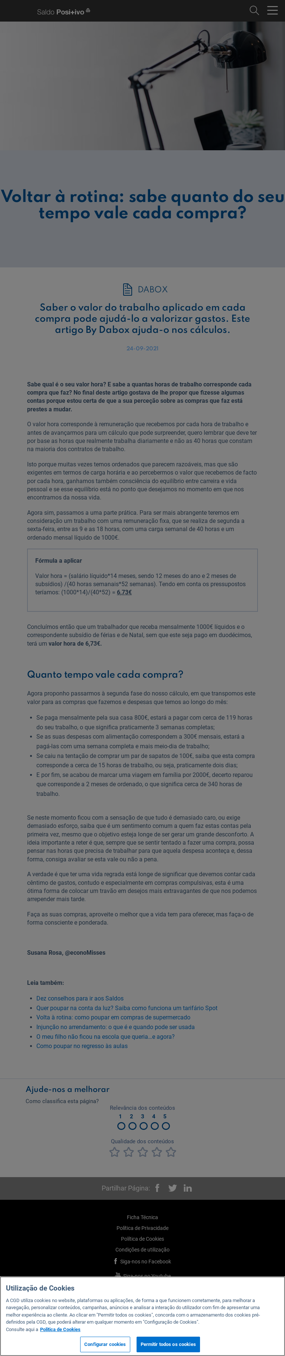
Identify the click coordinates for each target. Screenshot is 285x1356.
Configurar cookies (105, 1344)
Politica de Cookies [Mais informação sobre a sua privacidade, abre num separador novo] (60, 1329)
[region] (142, 1316)
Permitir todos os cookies (168, 1344)
